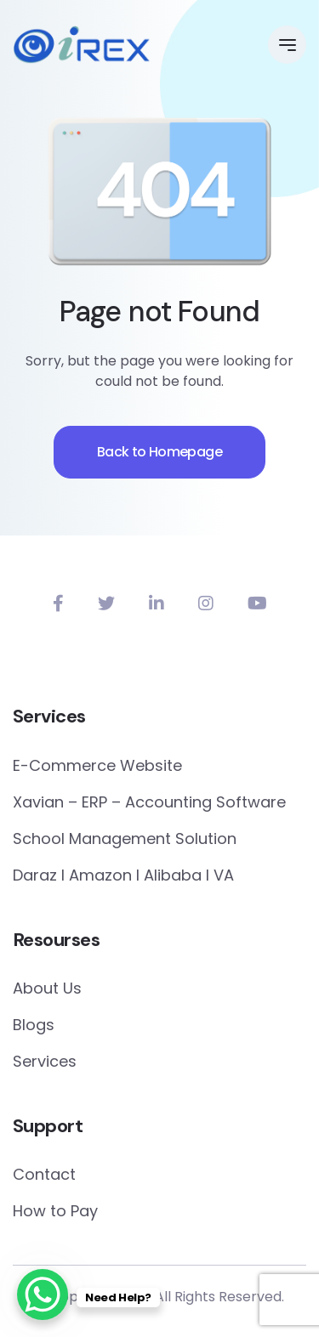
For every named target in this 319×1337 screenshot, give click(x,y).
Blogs (33, 1024)
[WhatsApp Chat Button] (42, 1294)
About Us (47, 988)
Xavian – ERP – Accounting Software (149, 802)
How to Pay (55, 1210)
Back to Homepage (159, 452)
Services (45, 1061)
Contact (44, 1174)
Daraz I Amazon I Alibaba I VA (123, 875)
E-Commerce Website (97, 765)
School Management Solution (124, 838)
